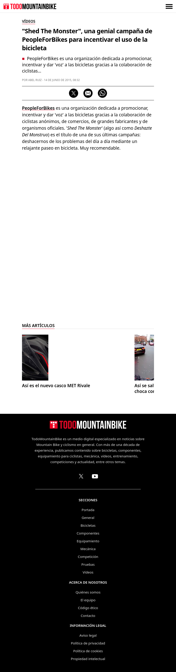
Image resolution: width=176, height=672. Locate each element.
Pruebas (88, 564)
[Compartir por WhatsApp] (102, 93)
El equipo (87, 600)
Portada (88, 509)
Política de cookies (88, 651)
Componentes (88, 533)
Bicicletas (87, 525)
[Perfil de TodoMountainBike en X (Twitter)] (81, 476)
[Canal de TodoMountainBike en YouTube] (94, 476)
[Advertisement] (88, 188)
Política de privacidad (88, 643)
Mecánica (88, 548)
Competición (88, 556)
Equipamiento (88, 541)
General (88, 517)
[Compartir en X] (73, 93)
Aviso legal (87, 635)
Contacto (88, 615)
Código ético (88, 607)
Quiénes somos (88, 592)
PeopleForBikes (38, 108)
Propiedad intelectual (88, 658)
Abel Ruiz (35, 80)
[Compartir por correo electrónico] (88, 93)
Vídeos (88, 572)
